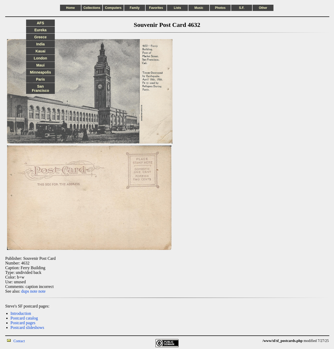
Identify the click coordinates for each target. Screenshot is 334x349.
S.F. (241, 8)
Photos (220, 8)
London (40, 58)
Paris (40, 79)
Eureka (40, 30)
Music (198, 8)
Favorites (156, 8)
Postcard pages (22, 323)
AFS (40, 23)
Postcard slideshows (27, 327)
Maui (40, 65)
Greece (40, 37)
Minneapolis (40, 72)
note (34, 291)
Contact (19, 341)
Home (70, 8)
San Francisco (40, 88)
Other (263, 8)
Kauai (40, 51)
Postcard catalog (24, 318)
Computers (113, 8)
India (40, 44)
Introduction (20, 313)
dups (25, 291)
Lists (177, 8)
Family (135, 8)
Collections (92, 8)
